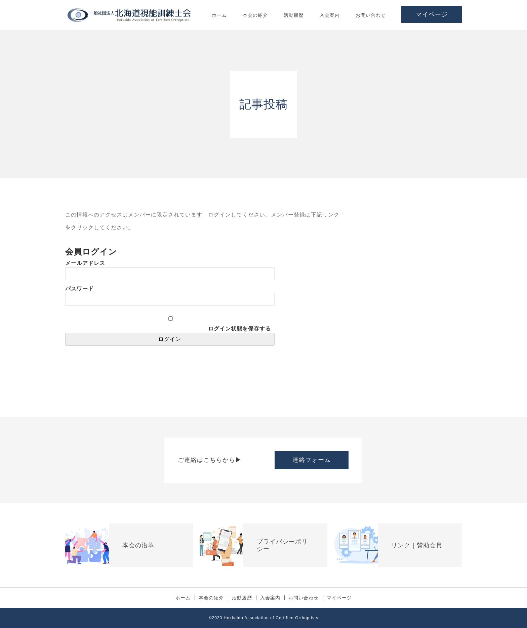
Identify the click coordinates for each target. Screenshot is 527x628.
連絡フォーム (311, 460)
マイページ (432, 14)
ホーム (219, 15)
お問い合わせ (371, 15)
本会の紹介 (255, 15)
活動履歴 (294, 15)
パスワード (79, 288)
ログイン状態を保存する (239, 328)
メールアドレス (85, 263)
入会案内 (330, 15)
